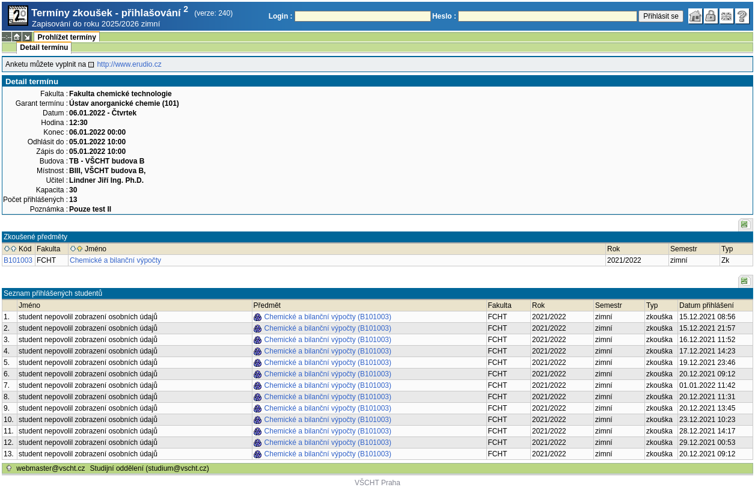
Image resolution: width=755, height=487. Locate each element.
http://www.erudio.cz (129, 64)
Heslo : (444, 16)
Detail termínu (44, 47)
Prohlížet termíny (66, 37)
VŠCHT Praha (377, 483)
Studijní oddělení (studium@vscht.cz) (149, 468)
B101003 (18, 260)
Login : (281, 16)
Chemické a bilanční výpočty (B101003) (327, 317)
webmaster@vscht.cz (50, 468)
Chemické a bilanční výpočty (115, 260)
